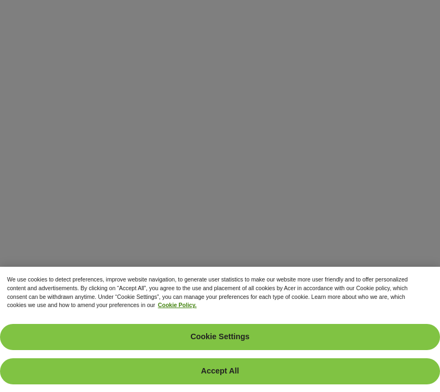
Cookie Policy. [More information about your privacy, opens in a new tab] (177, 305)
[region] (220, 329)
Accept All (220, 370)
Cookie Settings (220, 336)
